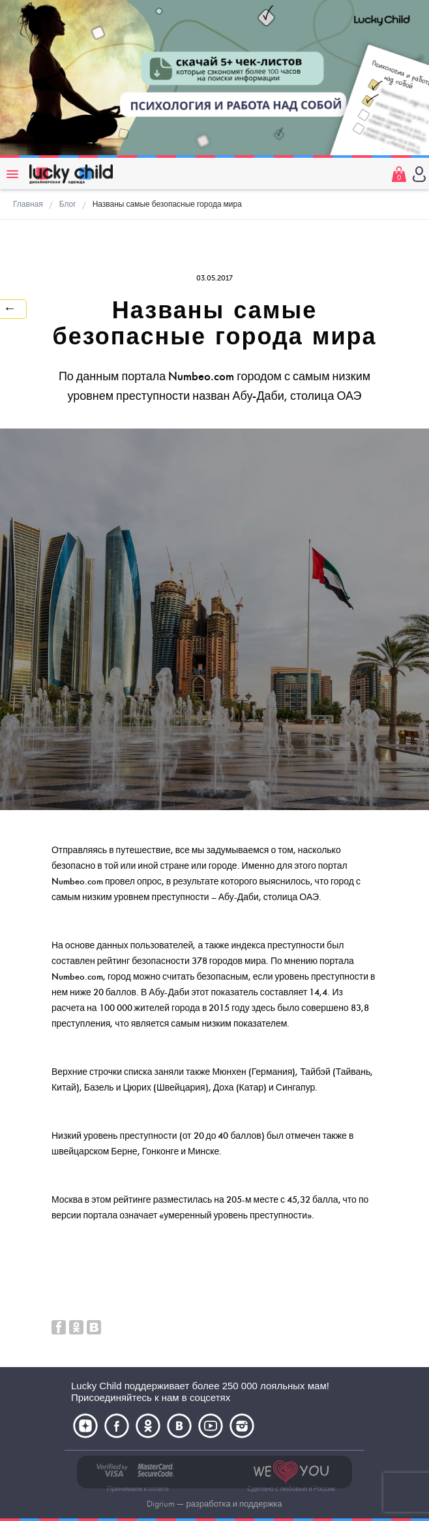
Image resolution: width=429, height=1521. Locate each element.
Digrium (161, 1504)
